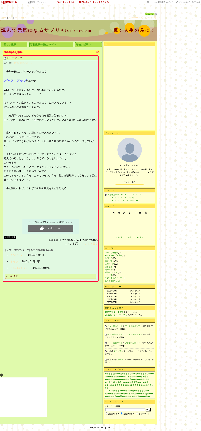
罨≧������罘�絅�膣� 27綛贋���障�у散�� (129, 393)
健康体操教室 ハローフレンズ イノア (125, 195)
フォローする (129, 182)
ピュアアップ (14, 58)
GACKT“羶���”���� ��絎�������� (127, 391)
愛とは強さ (119, 351)
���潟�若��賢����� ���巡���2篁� (127, 396)
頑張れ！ (121, 359)
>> (163, 2)
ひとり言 (108, 275)
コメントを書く (89, 243)
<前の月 (119, 237)
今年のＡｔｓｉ (19, 268)
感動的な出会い (111, 272)
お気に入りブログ (114, 308)
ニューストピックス (115, 369)
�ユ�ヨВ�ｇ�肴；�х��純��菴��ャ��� (127, 382)
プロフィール (20, 17)
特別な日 (108, 258)
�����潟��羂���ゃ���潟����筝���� (129, 374)
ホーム (4, 17)
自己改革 (108, 267)
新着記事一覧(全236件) (43, 44)
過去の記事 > (83, 44)
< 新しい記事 (9, 44)
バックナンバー (113, 286)
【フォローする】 (136, 17)
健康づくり (109, 261)
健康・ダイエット (38, 2)
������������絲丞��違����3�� (127, 379)
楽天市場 (196, 2)
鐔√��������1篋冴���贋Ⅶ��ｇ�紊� (126, 376)
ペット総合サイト (114, 326)
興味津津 (108, 269)
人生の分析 (109, 264)
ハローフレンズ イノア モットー (123, 201)
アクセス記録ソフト (133, 326)
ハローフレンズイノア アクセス (122, 198)
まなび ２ (16, 255)
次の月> (139, 237)
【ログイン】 (151, 17)
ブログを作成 (184, 2)
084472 (149, 14)
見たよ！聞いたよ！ (113, 281)
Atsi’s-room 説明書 (113, 255)
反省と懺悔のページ (23, 63)
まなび (14, 261)
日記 (10, 17)
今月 (129, 237)
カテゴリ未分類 (111, 252)
